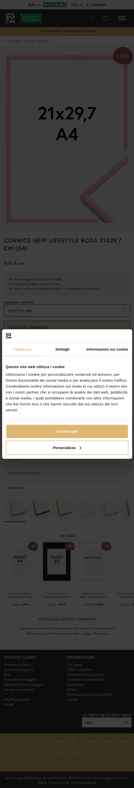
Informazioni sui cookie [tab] (107, 349)
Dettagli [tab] (63, 349)
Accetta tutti (67, 431)
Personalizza (67, 447)
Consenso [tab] (22, 349)
